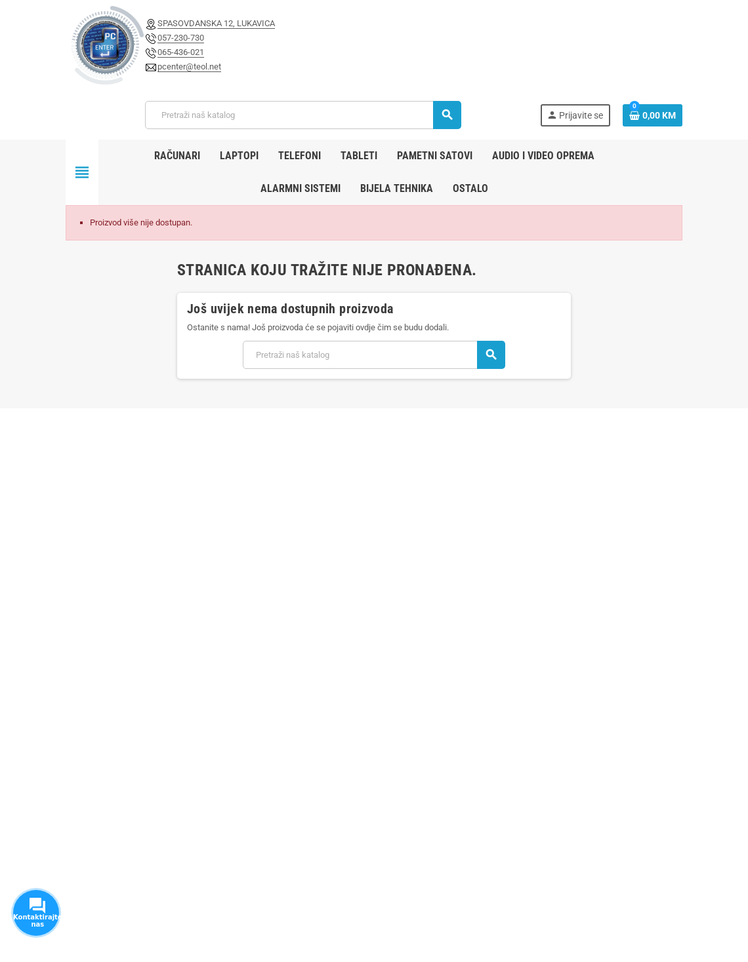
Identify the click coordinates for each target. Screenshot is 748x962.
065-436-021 (180, 52)
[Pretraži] (303, 115)
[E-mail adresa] (418, 473)
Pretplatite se (621, 473)
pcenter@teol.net (189, 66)
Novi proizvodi (309, 592)
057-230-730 (180, 38)
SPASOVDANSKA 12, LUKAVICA (216, 23)
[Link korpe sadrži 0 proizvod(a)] (652, 115)
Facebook (79, 871)
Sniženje (300, 574)
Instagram (111, 871)
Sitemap (299, 647)
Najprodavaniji (310, 610)
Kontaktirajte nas (315, 629)
